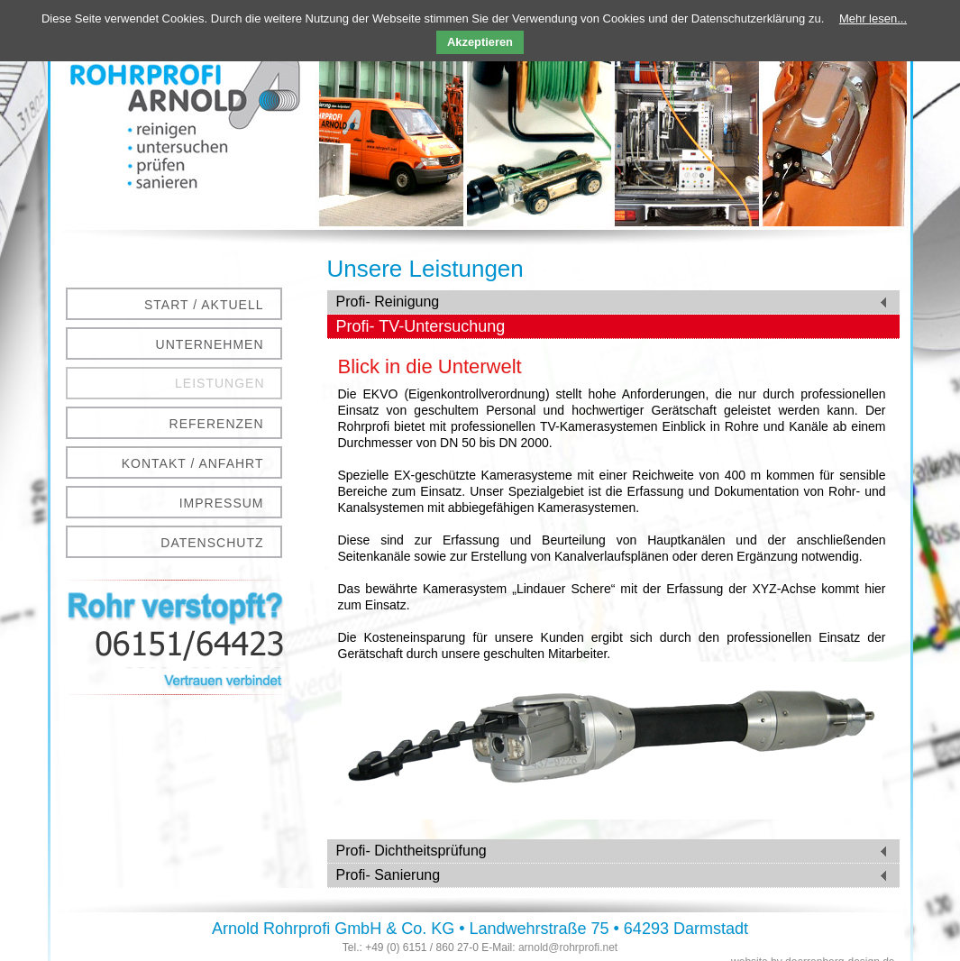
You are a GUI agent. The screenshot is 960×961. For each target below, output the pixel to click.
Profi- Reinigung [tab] (388, 301)
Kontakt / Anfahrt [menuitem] (193, 463)
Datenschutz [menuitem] (211, 542)
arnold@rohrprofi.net (567, 947)
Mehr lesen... (873, 18)
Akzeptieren (480, 42)
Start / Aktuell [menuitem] (204, 304)
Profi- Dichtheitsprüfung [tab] (411, 850)
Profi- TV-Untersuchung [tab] (421, 326)
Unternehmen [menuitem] (210, 344)
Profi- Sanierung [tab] (388, 875)
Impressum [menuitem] (221, 503)
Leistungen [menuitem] (219, 383)
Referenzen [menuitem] (216, 423)
